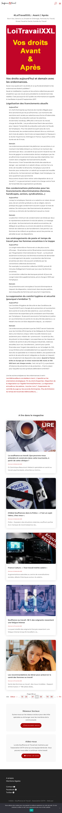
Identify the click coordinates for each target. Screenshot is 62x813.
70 (47, 697)
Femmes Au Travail (47, 18)
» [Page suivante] (57, 697)
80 (52, 697)
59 (41, 697)
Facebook (10, 790)
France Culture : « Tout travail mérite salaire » (27, 568)
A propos (10, 778)
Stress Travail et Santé (24, 21)
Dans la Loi (19, 18)
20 (26, 697)
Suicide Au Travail (39, 21)
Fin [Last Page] (60, 697)
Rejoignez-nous (32, 725)
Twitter (9, 792)
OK (31, 810)
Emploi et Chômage (31, 18)
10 (22, 697)
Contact (9, 787)
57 (33, 697)
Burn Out (10, 18)
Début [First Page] (12, 697)
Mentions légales (13, 781)
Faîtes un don (32, 756)
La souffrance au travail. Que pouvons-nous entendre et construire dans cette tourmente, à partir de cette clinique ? (28, 458)
